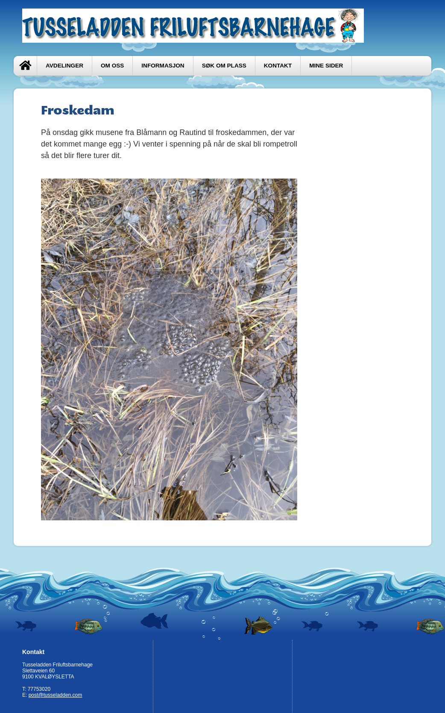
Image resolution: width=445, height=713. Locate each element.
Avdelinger (64, 65)
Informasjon (162, 65)
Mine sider (326, 65)
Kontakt (278, 65)
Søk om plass (224, 65)
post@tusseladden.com (55, 695)
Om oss (112, 65)
